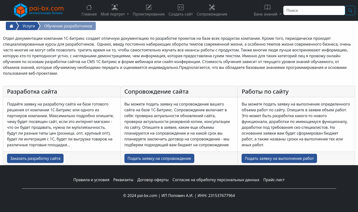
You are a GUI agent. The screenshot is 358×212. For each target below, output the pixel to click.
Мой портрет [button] (113, 10)
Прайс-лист (274, 179)
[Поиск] (314, 10)
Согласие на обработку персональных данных (215, 179)
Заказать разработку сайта (35, 158)
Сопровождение (212, 10)
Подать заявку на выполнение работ (279, 158)
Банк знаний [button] (266, 10)
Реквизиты (123, 179)
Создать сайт (181, 10)
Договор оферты (153, 179)
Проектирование (148, 10)
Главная (89, 10)
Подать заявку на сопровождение (159, 158)
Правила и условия (91, 179)
